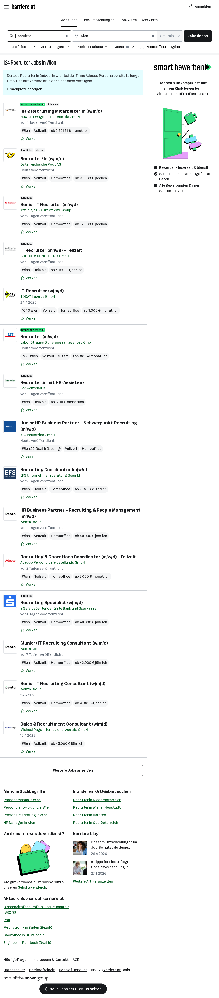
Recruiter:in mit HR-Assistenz (52, 382)
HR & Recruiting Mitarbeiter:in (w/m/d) (61, 111)
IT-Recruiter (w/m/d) (42, 290)
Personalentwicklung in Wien (27, 807)
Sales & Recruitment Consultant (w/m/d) (63, 724)
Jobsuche (69, 20)
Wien (51, 62)
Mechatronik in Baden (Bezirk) (28, 927)
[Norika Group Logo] (26, 979)
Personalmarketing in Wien (26, 815)
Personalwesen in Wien (22, 800)
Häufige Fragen (16, 960)
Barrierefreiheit (42, 970)
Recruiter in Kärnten (89, 815)
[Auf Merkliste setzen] (28, 138)
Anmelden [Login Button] (200, 6)
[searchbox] (39, 36)
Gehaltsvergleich (32, 887)
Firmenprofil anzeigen (24, 89)
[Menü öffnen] (6, 7)
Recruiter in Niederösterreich (97, 800)
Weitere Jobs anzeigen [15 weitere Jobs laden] (73, 770)
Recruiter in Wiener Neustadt (97, 807)
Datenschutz (14, 970)
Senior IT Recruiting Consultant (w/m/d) (62, 683)
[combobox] (39, 36)
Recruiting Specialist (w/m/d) (51, 602)
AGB (76, 960)
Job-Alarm (128, 20)
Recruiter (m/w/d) (39, 336)
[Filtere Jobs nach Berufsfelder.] (25, 47)
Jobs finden (198, 36)
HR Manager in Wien (19, 823)
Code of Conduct (73, 970)
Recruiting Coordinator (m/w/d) (53, 469)
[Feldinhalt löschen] (67, 36)
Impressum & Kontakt (50, 960)
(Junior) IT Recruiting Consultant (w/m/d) (64, 643)
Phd (7, 920)
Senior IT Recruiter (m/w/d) (49, 204)
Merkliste (150, 20)
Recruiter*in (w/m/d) (42, 158)
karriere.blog (86, 833)
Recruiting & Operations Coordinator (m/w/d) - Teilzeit (78, 556)
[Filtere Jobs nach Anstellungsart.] (59, 47)
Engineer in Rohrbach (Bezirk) (27, 943)
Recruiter (20, 62)
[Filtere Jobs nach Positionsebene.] (95, 47)
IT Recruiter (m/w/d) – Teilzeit (51, 250)
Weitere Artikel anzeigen (93, 881)
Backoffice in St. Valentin (24, 935)
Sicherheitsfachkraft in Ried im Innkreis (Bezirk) (36, 909)
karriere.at (53, 898)
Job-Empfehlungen (98, 20)
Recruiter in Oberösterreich (95, 823)
